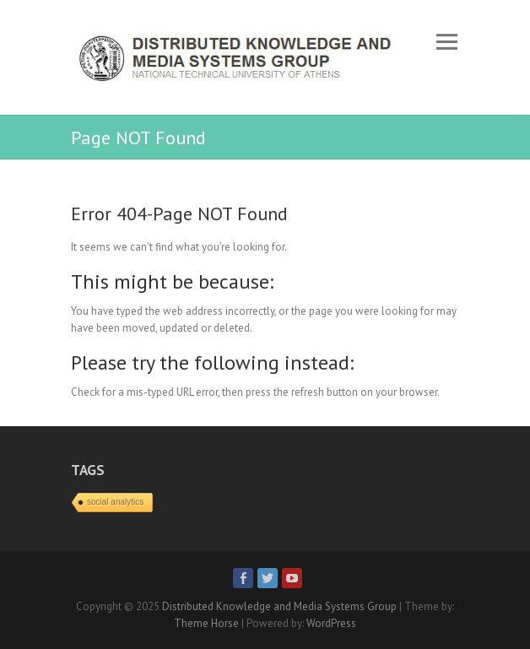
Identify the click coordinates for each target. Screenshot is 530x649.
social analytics (115, 501)
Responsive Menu (446, 42)
